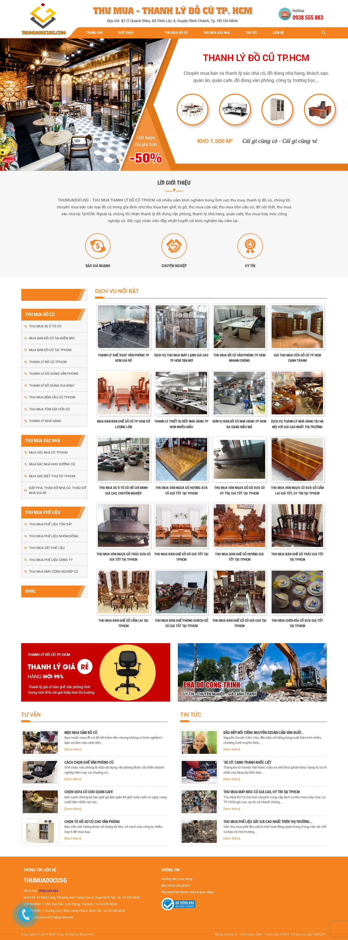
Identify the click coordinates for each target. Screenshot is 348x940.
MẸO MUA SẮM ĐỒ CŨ (80, 732)
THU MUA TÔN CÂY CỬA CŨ (49, 409)
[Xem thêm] (72, 749)
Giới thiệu (126, 32)
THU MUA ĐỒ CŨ (176, 32)
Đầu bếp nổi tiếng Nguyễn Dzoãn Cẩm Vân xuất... (263, 732)
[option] (94, 743)
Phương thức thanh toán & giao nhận (187, 892)
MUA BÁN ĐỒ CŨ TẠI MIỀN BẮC (52, 338)
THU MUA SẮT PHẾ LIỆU (47, 548)
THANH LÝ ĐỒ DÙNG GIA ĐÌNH (51, 385)
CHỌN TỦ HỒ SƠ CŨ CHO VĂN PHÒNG (92, 821)
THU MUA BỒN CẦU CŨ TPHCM (52, 397)
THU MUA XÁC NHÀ (216, 32)
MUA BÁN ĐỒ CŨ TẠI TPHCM (50, 350)
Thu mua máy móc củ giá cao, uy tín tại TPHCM (261, 791)
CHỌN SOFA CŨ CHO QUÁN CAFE (88, 791)
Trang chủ (94, 32)
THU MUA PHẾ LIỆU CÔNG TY (51, 560)
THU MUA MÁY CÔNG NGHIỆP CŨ (53, 571)
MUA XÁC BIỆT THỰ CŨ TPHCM (52, 476)
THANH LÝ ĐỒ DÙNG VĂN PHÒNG (53, 373)
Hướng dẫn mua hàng (176, 879)
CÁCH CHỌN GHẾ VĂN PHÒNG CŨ (89, 762)
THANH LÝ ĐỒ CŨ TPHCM (47, 362)
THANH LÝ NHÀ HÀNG (45, 421)
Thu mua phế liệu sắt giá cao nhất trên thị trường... (268, 821)
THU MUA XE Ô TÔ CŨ (45, 326)
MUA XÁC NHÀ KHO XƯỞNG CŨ (52, 464)
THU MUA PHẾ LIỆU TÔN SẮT (50, 524)
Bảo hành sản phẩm (175, 885)
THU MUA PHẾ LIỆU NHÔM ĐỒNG (53, 536)
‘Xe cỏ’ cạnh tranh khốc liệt (247, 762)
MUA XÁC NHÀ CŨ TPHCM (48, 452)
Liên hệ (278, 32)
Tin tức (251, 32)
